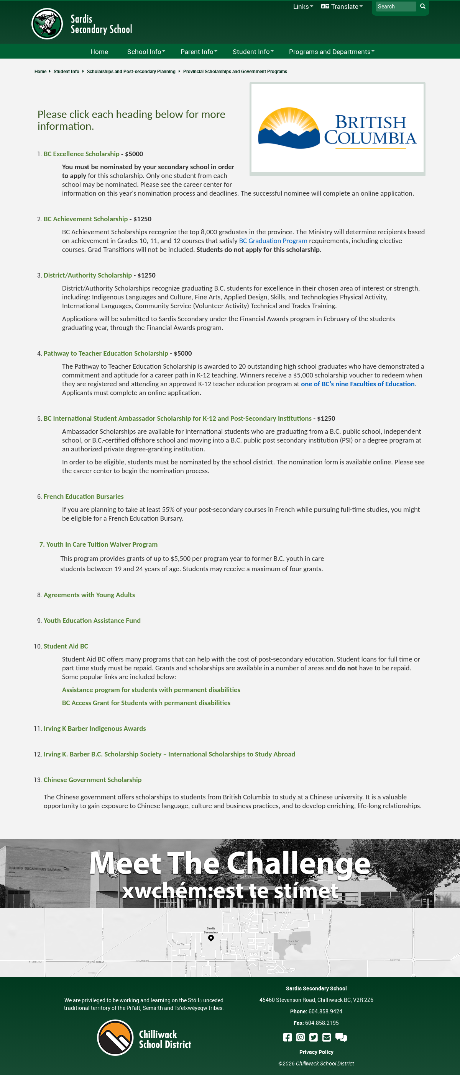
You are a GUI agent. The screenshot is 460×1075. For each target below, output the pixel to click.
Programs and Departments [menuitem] (327, 52)
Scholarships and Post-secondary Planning (131, 71)
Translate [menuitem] (341, 6)
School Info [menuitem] (141, 52)
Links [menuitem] (302, 6)
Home (40, 71)
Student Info (66, 71)
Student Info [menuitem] (248, 52)
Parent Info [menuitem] (194, 52)
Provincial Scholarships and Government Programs (235, 71)
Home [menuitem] (99, 51)
